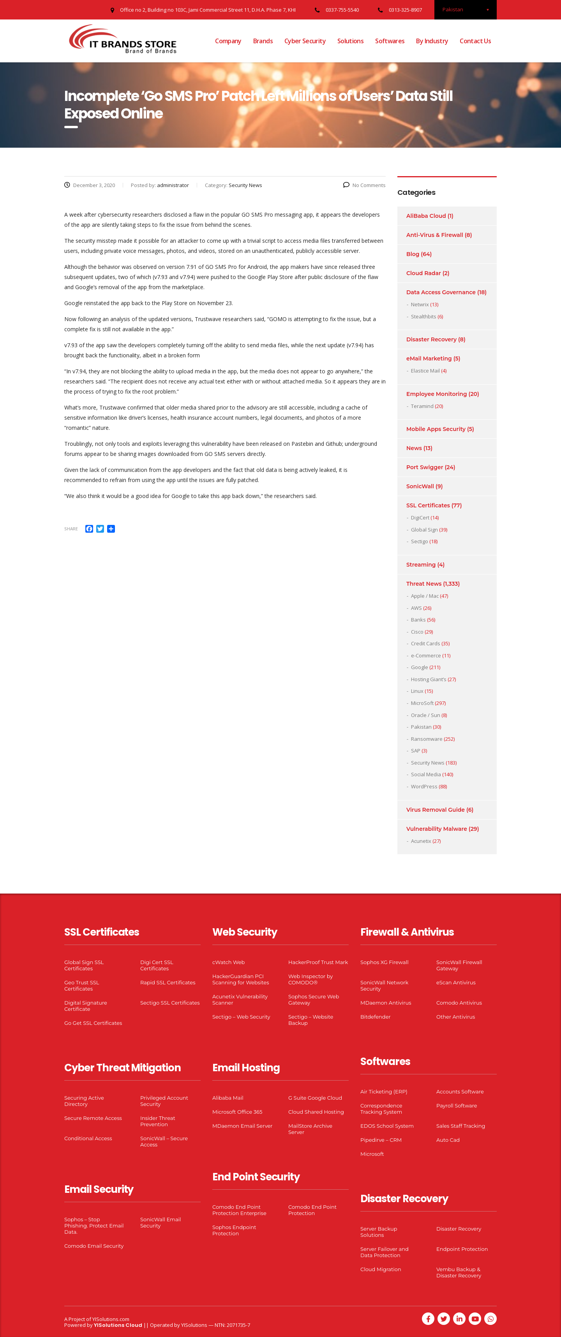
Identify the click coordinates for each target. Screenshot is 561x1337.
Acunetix (421, 840)
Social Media (426, 774)
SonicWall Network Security (384, 985)
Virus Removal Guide (435, 809)
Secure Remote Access (93, 1118)
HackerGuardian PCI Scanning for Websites (240, 979)
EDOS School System (387, 1126)
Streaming (421, 564)
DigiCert (420, 517)
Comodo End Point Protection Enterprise (239, 1210)
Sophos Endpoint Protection (234, 1230)
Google (419, 667)
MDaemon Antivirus (385, 1003)
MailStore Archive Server (310, 1129)
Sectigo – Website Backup (310, 1020)
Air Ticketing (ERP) (384, 1091)
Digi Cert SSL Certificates (156, 965)
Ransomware (427, 738)
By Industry (432, 41)
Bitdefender (375, 1017)
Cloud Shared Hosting (316, 1112)
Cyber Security (305, 41)
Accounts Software (460, 1091)
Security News (428, 762)
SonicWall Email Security (160, 1222)
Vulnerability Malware (436, 828)
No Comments (364, 185)
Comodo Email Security (93, 1246)
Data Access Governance (441, 292)
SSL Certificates (428, 505)
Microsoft (372, 1154)
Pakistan (421, 726)
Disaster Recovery (431, 339)
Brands (263, 41)
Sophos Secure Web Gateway (313, 999)
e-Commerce (426, 655)
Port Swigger (424, 467)
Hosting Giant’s (428, 679)
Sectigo (419, 541)
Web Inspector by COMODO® (310, 979)
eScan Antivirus (456, 982)
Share (71, 529)
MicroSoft (422, 702)
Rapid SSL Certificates (168, 982)
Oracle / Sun (425, 715)
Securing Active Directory (84, 1101)
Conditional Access (88, 1138)
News (414, 448)
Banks (418, 619)
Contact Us (475, 41)
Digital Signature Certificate (85, 1006)
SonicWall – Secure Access (164, 1141)
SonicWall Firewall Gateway (459, 965)
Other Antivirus (455, 1017)
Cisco (417, 631)
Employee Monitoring (436, 393)
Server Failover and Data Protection (384, 1252)
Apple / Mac (425, 595)
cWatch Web (228, 962)
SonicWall (420, 486)
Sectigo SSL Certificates (170, 1003)
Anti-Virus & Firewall (434, 234)
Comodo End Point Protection (312, 1210)
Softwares (389, 41)
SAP (415, 750)
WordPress (424, 786)
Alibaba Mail (227, 1098)
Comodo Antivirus (459, 1003)
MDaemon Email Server (242, 1126)
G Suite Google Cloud (315, 1098)
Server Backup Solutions (378, 1232)
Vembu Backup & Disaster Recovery (458, 1272)
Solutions (350, 41)
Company (228, 41)
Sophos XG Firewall (384, 962)
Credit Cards (425, 643)
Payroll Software (456, 1105)
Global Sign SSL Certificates (84, 965)
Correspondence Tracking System (381, 1108)
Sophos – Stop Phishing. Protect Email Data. (93, 1225)
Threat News (423, 583)
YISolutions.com (110, 1319)
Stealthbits (423, 316)
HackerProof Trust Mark (318, 962)
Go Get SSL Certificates (93, 1023)
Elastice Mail (425, 370)
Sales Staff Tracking (460, 1126)
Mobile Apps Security (436, 429)
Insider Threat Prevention (157, 1121)
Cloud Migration (380, 1269)
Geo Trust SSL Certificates (81, 985)
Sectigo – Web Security (241, 1017)
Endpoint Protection (462, 1249)
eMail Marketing (429, 358)
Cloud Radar (423, 273)
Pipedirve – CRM (381, 1140)
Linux (417, 690)
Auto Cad (448, 1140)
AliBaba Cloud (426, 215)
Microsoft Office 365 (237, 1112)
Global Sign (424, 529)
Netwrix (420, 304)
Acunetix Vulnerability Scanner (240, 999)
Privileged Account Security (164, 1101)
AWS (416, 607)
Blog (412, 254)
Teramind (422, 406)
